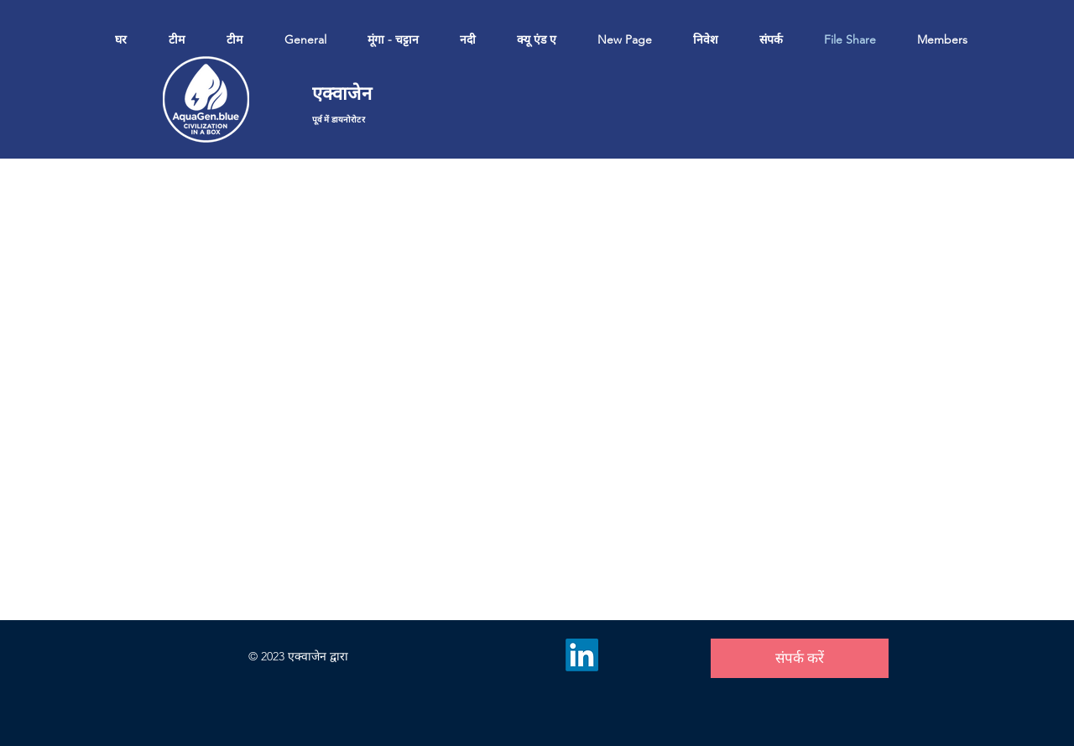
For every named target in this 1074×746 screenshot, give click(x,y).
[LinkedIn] (582, 655)
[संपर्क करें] (800, 658)
